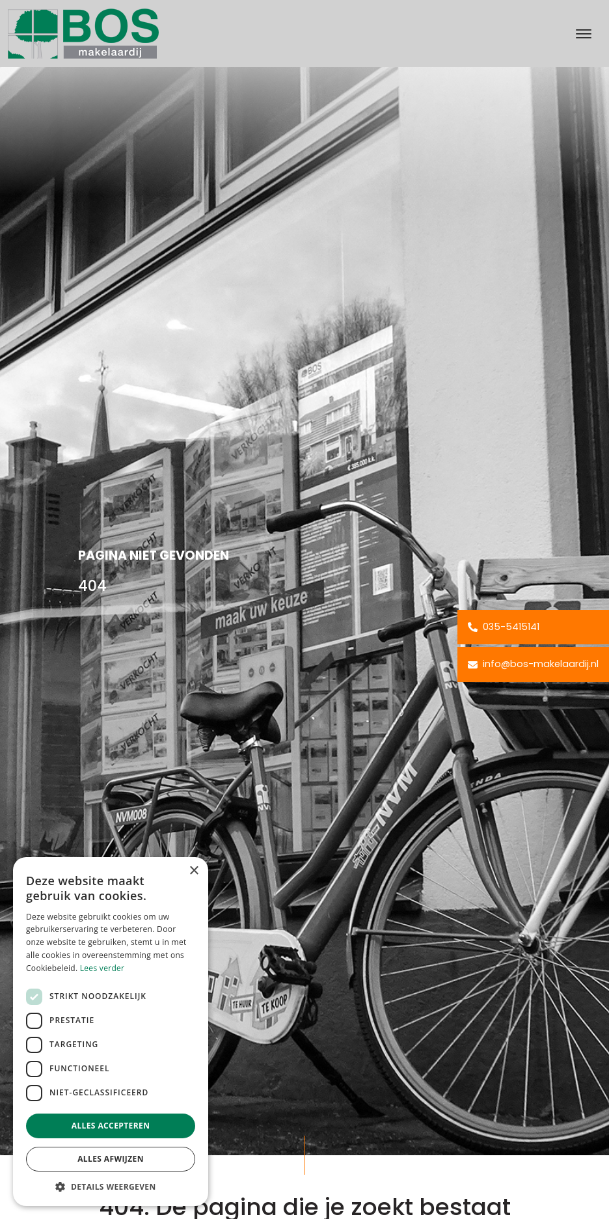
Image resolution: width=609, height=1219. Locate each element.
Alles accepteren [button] (111, 1125)
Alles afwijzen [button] (110, 1158)
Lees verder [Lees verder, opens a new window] (102, 968)
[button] (110, 1186)
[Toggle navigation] (583, 34)
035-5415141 (503, 626)
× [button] (193, 871)
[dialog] (110, 1031)
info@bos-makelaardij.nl (533, 663)
